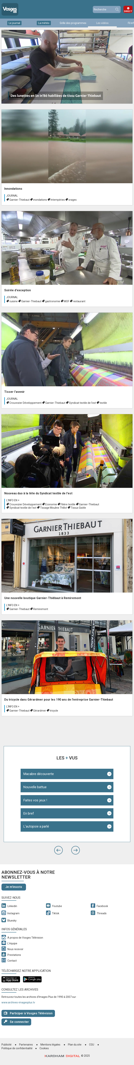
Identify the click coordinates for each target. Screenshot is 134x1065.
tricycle (54, 710)
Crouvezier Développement (25, 402)
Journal (12, 195)
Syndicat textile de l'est (82, 402)
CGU (91, 1044)
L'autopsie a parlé (36, 826)
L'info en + (12, 500)
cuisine (13, 301)
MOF (66, 301)
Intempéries (58, 199)
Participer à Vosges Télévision (28, 1013)
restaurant (79, 301)
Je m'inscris (13, 887)
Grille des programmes (73, 23)
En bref (28, 813)
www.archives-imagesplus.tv (18, 1002)
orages (72, 199)
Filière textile (68, 504)
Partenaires (26, 1044)
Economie (51, 504)
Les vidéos (102, 23)
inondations (40, 199)
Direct (128, 11)
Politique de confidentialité (16, 1048)
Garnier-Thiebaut (19, 199)
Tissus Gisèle (78, 507)
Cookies (44, 1048)
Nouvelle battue (35, 787)
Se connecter (16, 1022)
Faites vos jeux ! (35, 800)
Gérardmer (39, 710)
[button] (58, 850)
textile (103, 402)
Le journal (14, 23)
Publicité (6, 1044)
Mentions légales (50, 1044)
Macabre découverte (38, 774)
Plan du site (74, 1044)
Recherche (116, 9)
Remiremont (40, 609)
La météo (43, 23)
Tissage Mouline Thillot (53, 507)
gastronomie (52, 301)
